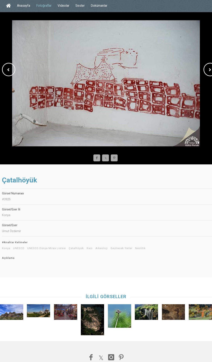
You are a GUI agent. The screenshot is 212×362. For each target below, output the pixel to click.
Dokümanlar (99, 5)
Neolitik (140, 248)
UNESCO (18, 248)
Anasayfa (23, 5)
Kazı (90, 248)
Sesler (80, 5)
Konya (6, 248)
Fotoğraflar (44, 5)
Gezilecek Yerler (121, 248)
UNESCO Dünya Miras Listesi (46, 248)
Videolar (63, 5)
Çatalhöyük (76, 248)
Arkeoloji (101, 248)
